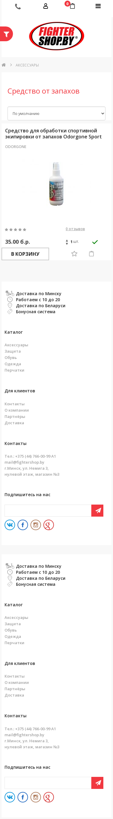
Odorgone (15, 146)
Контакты (15, 403)
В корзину (25, 254)
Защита (13, 351)
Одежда (13, 363)
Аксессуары (27, 65)
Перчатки (14, 370)
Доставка (14, 422)
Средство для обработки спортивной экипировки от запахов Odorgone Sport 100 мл (53, 133)
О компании (17, 410)
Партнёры (15, 416)
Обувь (11, 357)
